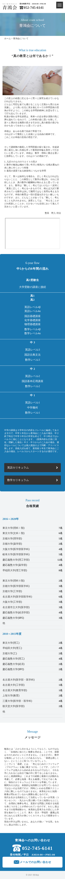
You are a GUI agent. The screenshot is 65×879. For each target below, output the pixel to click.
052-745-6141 (34, 8)
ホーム (7, 38)
